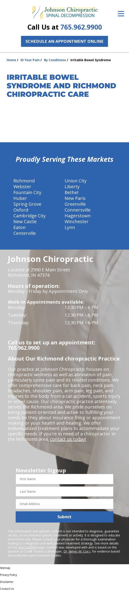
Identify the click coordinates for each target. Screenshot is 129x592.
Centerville (24, 233)
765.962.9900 (81, 27)
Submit (64, 516)
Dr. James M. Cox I (76, 551)
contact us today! (68, 439)
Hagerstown (78, 216)
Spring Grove (27, 204)
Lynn (70, 227)
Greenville (75, 204)
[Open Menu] (121, 13)
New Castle (25, 221)
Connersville (78, 210)
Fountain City (27, 192)
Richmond (24, 181)
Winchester (77, 221)
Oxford (20, 210)
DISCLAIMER (27, 547)
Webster (22, 187)
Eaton (19, 227)
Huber (20, 198)
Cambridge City (29, 216)
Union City (76, 181)
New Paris (75, 198)
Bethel (71, 192)
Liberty (72, 187)
